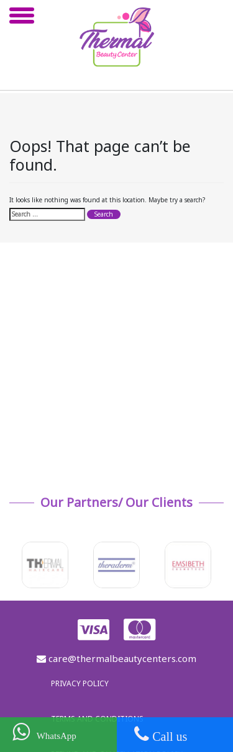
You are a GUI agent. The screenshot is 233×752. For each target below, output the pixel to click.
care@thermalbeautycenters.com (116, 658)
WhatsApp (44, 732)
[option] (45, 565)
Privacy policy (80, 683)
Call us (160, 734)
